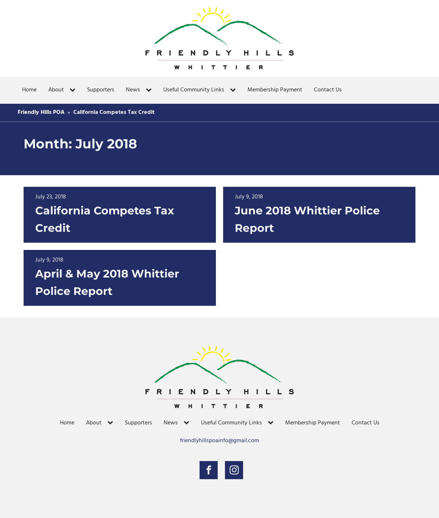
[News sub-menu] (150, 90)
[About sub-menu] (74, 90)
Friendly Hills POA (41, 112)
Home (29, 90)
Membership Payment (274, 90)
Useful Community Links (193, 90)
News (133, 90)
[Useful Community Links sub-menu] (234, 90)
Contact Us (328, 90)
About (56, 90)
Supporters (100, 90)
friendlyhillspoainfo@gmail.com (219, 440)
